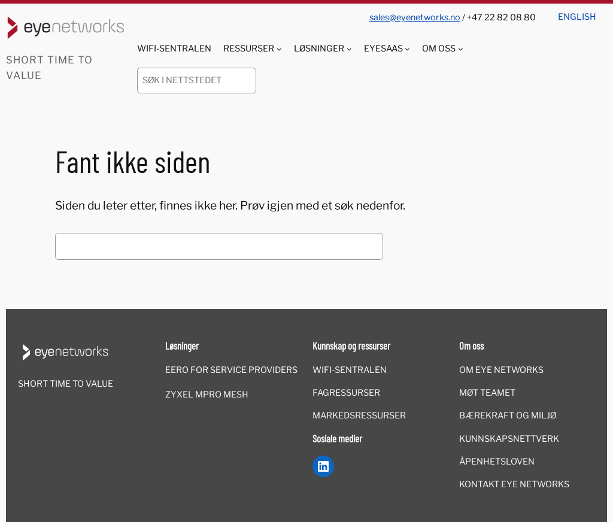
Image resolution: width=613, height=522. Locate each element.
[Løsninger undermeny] (349, 48)
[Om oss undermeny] (460, 48)
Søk (408, 247)
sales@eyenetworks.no (414, 17)
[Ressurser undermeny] (279, 48)
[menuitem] (577, 13)
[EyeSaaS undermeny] (407, 48)
